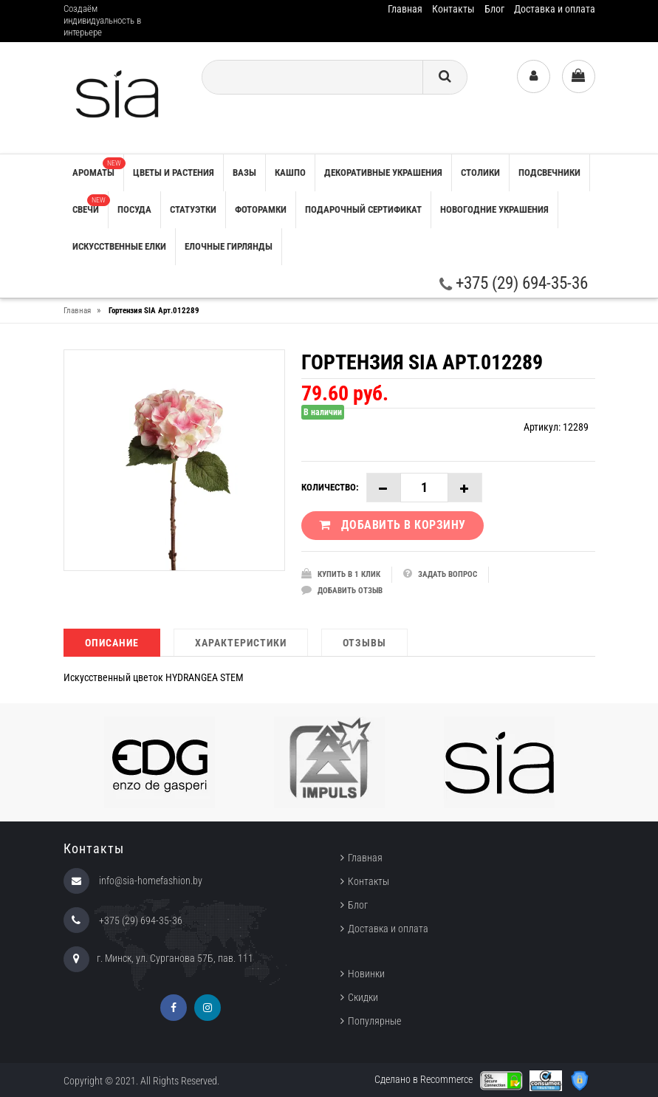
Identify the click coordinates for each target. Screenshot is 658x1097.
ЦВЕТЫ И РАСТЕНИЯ (173, 172)
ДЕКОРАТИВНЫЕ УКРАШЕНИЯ (383, 172)
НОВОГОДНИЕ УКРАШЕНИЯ (494, 209)
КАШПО (290, 172)
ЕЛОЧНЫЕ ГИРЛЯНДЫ (229, 246)
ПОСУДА (134, 209)
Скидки (363, 997)
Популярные (374, 1021)
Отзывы (364, 643)
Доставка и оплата (554, 9)
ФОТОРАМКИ (261, 209)
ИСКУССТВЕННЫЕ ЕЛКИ (119, 246)
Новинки (366, 974)
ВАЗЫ (244, 172)
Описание (112, 643)
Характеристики (241, 643)
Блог (494, 9)
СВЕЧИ (90, 204)
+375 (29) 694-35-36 (513, 283)
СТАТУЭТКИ (193, 209)
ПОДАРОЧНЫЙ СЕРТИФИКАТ (363, 209)
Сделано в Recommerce (423, 1079)
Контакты (453, 9)
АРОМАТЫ (97, 167)
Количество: (330, 487)
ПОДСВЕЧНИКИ (549, 172)
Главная (405, 9)
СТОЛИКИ (480, 172)
